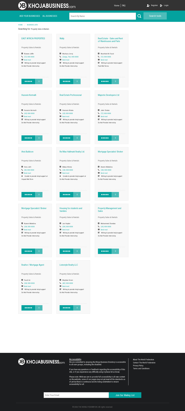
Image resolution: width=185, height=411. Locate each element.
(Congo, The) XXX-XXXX (70, 57)
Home (116, 5)
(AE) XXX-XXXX (67, 283)
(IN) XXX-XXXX (29, 170)
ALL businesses (49, 16)
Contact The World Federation (144, 363)
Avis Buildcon (27, 151)
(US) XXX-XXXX (29, 113)
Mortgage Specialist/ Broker (110, 151)
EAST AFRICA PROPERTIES (33, 38)
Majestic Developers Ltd (108, 95)
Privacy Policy (138, 366)
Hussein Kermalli (28, 95)
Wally (62, 38)
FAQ (123, 5)
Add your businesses (29, 16)
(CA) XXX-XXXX (67, 170)
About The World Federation (143, 360)
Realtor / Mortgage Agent (32, 264)
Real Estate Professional (71, 95)
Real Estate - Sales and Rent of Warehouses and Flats (110, 40)
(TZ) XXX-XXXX (29, 57)
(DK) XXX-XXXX (67, 227)
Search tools (155, 15)
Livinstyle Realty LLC (69, 264)
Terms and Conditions (141, 368)
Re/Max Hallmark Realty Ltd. (72, 151)
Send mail (27, 60)
